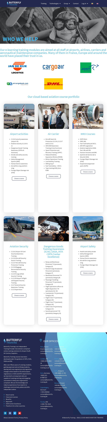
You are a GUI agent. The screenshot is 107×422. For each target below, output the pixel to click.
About (6, 418)
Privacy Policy (23, 418)
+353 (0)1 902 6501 (60, 349)
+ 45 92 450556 (44, 392)
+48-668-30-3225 (59, 385)
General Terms (13, 418)
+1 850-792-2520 (45, 404)
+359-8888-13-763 (60, 373)
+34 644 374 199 (59, 361)
